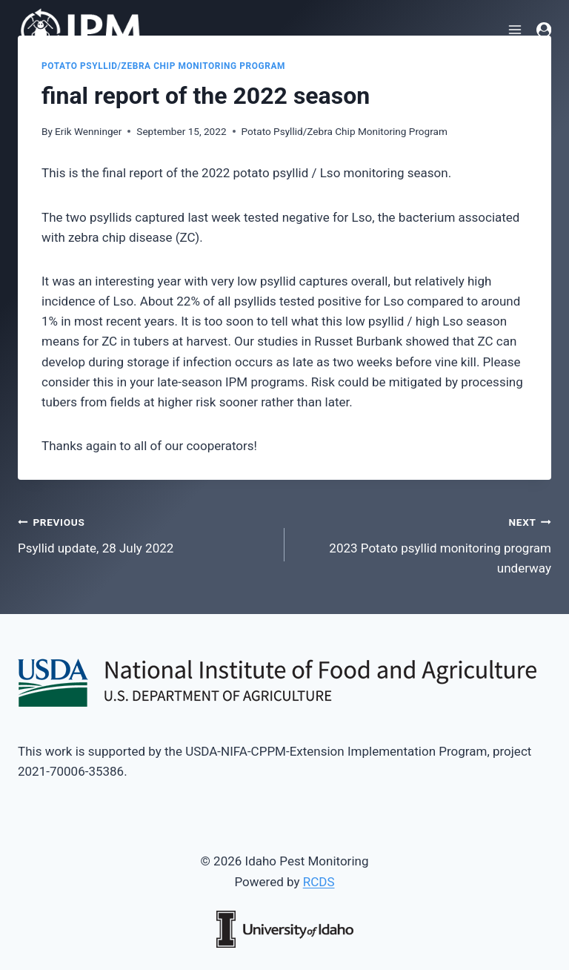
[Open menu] (515, 29)
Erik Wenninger (88, 131)
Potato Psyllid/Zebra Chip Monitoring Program (163, 66)
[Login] (543, 30)
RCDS (319, 881)
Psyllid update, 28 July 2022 (145, 533)
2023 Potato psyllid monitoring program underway (424, 543)
